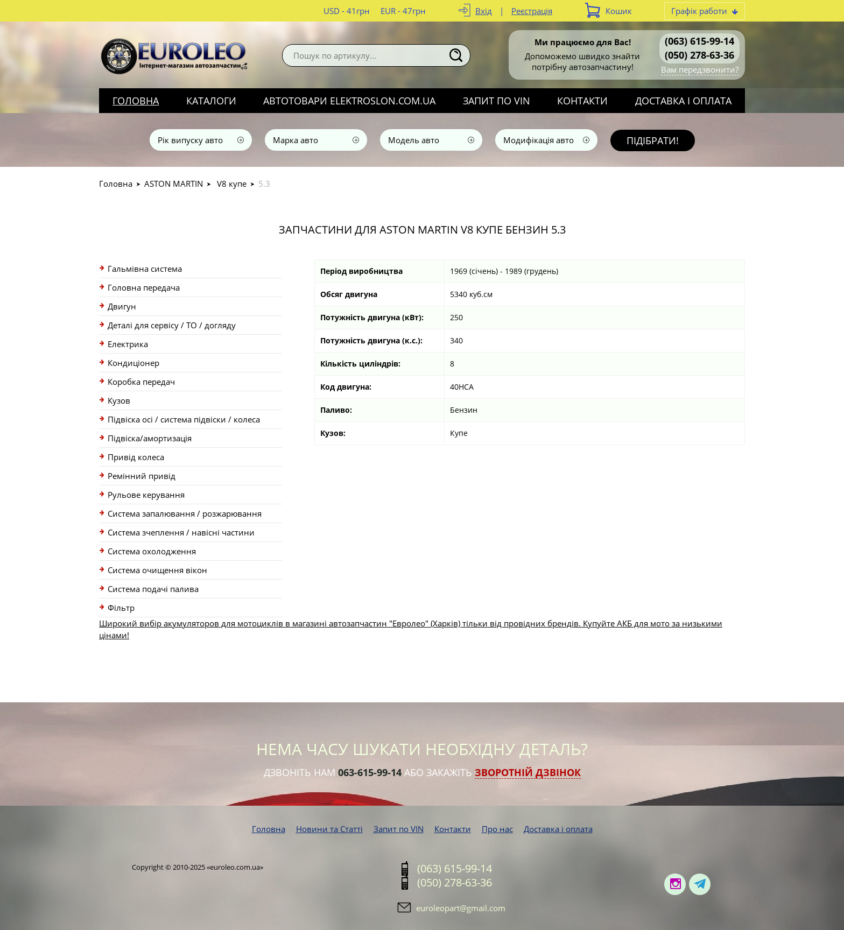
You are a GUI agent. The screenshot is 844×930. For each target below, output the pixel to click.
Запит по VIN (496, 100)
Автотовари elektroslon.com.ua (349, 100)
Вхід (483, 10)
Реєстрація (531, 10)
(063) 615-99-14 (699, 40)
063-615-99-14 (370, 772)
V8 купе (232, 183)
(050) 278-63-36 (699, 54)
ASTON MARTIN (173, 183)
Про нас (497, 828)
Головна (135, 100)
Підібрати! (653, 140)
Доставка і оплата (683, 100)
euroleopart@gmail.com (460, 908)
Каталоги (211, 100)
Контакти (582, 100)
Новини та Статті (329, 828)
